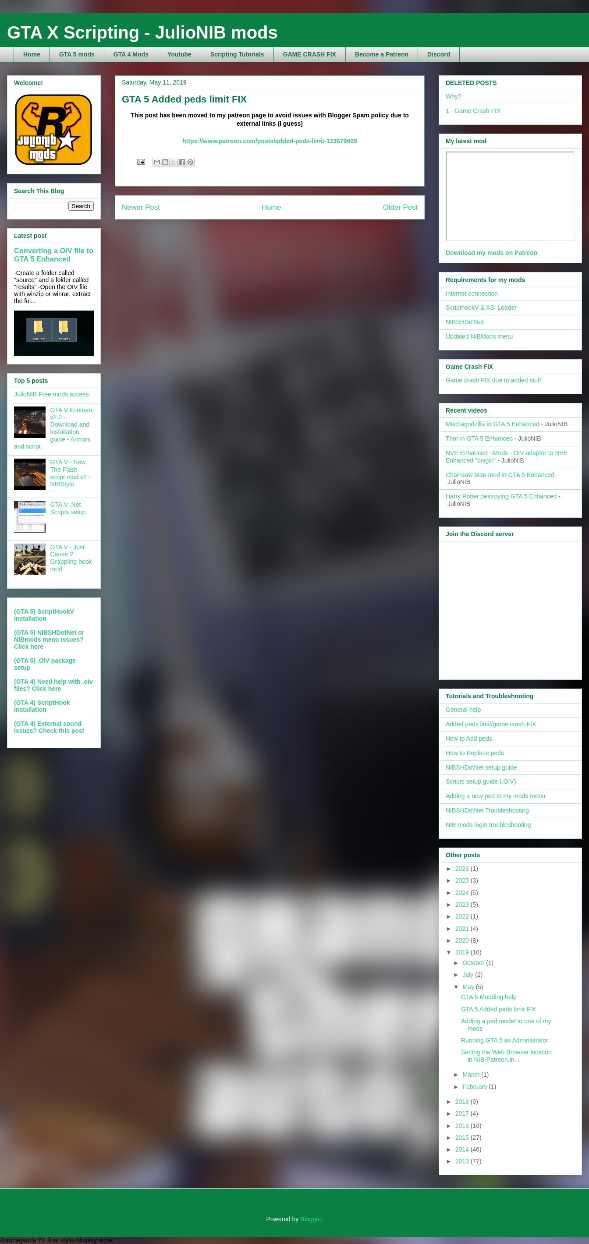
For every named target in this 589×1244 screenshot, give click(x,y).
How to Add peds (469, 738)
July (468, 974)
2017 (463, 1113)
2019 (463, 952)
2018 (463, 1101)
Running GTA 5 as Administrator (504, 1040)
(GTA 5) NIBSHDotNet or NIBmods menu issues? (49, 636)
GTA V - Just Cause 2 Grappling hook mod (71, 558)
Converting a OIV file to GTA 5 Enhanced (53, 255)
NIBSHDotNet (464, 321)
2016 (463, 1125)
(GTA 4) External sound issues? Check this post (49, 727)
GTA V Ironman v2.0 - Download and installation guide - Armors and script (53, 428)
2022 (463, 916)
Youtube (179, 54)
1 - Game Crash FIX (473, 110)
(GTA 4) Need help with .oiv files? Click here (53, 685)
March (471, 1074)
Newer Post (141, 207)
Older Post (400, 207)
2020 (463, 940)
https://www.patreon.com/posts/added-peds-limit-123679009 (269, 141)
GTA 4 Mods (131, 54)
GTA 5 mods (77, 54)
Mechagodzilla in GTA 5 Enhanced (492, 424)
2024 (463, 892)
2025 (463, 880)
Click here (28, 646)
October (474, 962)
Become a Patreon (381, 54)
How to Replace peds (475, 752)
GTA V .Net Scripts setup (68, 508)
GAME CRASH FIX (309, 54)
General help (463, 709)
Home (31, 54)
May (468, 986)
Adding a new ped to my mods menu (495, 795)
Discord (438, 54)
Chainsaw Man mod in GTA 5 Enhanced (500, 474)
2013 (463, 1161)
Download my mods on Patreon (491, 252)
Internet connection (472, 293)
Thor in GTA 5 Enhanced (479, 438)
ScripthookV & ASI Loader (481, 307)
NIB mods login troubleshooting (488, 824)
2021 (463, 928)
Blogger (310, 1219)
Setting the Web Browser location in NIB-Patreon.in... (506, 1056)
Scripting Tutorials (237, 54)
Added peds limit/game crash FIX (491, 724)
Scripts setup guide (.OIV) (481, 781)
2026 (463, 868)
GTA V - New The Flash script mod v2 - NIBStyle (70, 473)
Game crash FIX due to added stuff (493, 380)
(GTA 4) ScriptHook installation (42, 706)
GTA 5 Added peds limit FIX (498, 1009)
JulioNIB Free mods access (51, 394)
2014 (463, 1149)
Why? (453, 96)
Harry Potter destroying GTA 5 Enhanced (501, 496)
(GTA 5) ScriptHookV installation (44, 615)
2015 (463, 1137)
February (475, 1086)
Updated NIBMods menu (479, 336)
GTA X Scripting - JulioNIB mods (142, 32)
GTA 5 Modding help (489, 996)
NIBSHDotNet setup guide (481, 767)
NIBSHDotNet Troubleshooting (487, 810)
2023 (463, 904)
